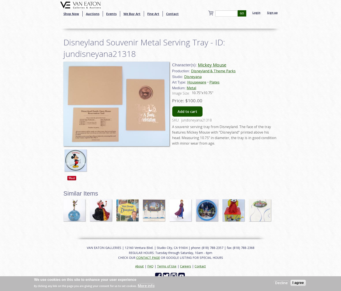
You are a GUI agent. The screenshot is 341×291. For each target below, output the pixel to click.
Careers (185, 266)
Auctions (92, 14)
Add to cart (187, 111)
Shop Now (71, 14)
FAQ (150, 266)
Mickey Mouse (212, 65)
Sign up (272, 13)
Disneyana (193, 76)
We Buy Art (131, 14)
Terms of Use (166, 266)
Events (111, 14)
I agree (298, 283)
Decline (281, 282)
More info (146, 285)
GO (242, 13)
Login (256, 13)
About (139, 266)
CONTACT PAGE (148, 258)
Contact (172, 14)
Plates (214, 82)
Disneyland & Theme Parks (213, 71)
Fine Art (153, 14)
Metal (191, 88)
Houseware (196, 82)
